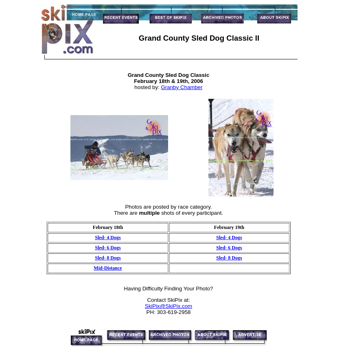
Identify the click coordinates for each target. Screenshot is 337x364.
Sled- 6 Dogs (107, 248)
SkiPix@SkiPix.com (168, 306)
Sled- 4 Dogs (107, 237)
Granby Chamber (181, 87)
